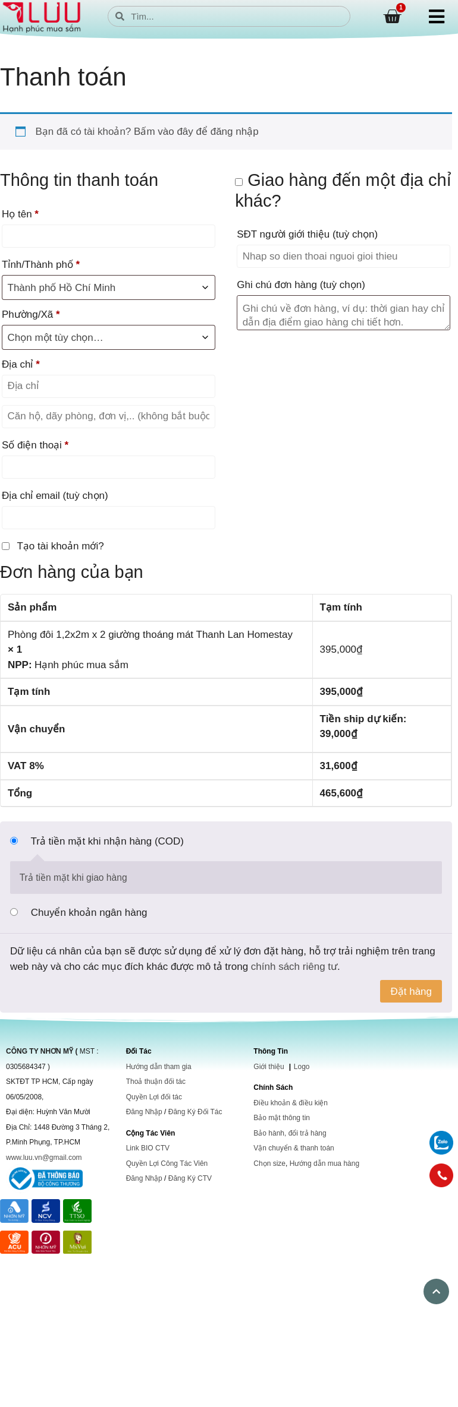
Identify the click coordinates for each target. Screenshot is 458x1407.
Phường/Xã (31, 314)
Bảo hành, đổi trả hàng (289, 1133)
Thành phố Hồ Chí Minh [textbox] (62, 287)
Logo (302, 1067)
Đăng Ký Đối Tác (195, 1112)
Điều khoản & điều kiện (290, 1103)
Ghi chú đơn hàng (301, 284)
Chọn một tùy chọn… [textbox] (55, 337)
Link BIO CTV (148, 1148)
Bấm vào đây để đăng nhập (196, 131)
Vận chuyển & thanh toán (293, 1148)
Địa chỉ (21, 364)
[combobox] (108, 337)
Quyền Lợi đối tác (154, 1097)
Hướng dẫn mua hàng (324, 1163)
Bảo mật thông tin (281, 1118)
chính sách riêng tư (294, 966)
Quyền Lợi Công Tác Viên (167, 1163)
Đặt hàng (411, 991)
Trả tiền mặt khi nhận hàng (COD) (107, 841)
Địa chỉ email (55, 495)
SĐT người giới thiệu (307, 234)
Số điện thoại (35, 445)
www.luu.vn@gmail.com (44, 1157)
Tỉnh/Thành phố (41, 264)
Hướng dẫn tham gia (159, 1067)
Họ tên (20, 214)
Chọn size (269, 1163)
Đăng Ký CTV (190, 1178)
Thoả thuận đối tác (156, 1081)
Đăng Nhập (144, 1112)
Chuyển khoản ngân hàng (89, 912)
